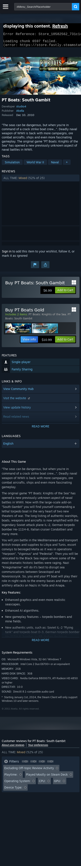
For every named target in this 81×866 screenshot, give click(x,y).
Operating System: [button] (17, 783)
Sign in (6, 254)
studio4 (21, 109)
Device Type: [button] (13, 790)
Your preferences (38, 747)
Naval (55, 165)
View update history (17, 410)
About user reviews (13, 747)
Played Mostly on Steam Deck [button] (47, 777)
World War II (35, 165)
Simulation (12, 165)
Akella (20, 113)
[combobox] (43, 6)
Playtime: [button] (10, 777)
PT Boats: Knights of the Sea (47, 317)
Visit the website (17, 400)
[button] (40, 180)
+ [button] (67, 165)
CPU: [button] (42, 783)
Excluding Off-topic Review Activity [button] (29, 770)
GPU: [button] (57, 783)
